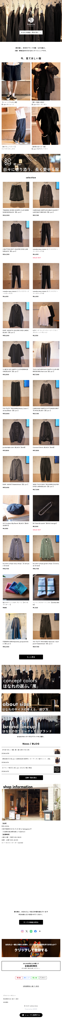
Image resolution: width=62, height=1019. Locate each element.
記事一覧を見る (31, 778)
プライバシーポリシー (9, 995)
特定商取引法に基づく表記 (11, 999)
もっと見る (31, 657)
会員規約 (5, 1002)
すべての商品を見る (31, 922)
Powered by (31, 1009)
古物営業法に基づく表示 (31, 986)
